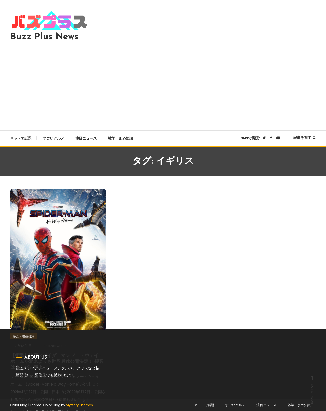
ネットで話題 (21, 138)
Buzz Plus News (44, 37)
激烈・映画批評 (23, 336)
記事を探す (304, 137)
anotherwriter (54, 345)
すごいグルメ (53, 138)
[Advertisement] (163, 84)
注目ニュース (86, 138)
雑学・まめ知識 (120, 138)
